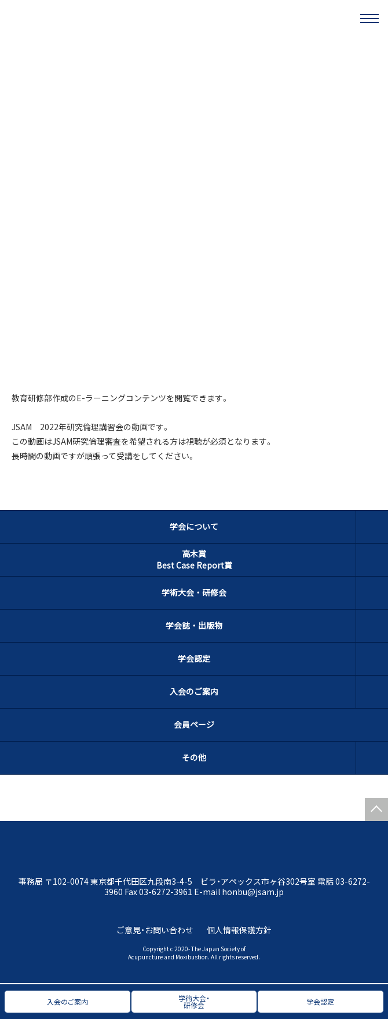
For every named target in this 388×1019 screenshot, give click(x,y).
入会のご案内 (194, 691)
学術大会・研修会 (194, 592)
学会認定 (194, 658)
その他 (194, 757)
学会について (194, 526)
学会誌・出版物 (194, 625)
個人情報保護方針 (239, 930)
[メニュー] (369, 18)
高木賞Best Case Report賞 (194, 559)
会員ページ (194, 724)
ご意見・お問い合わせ (154, 930)
